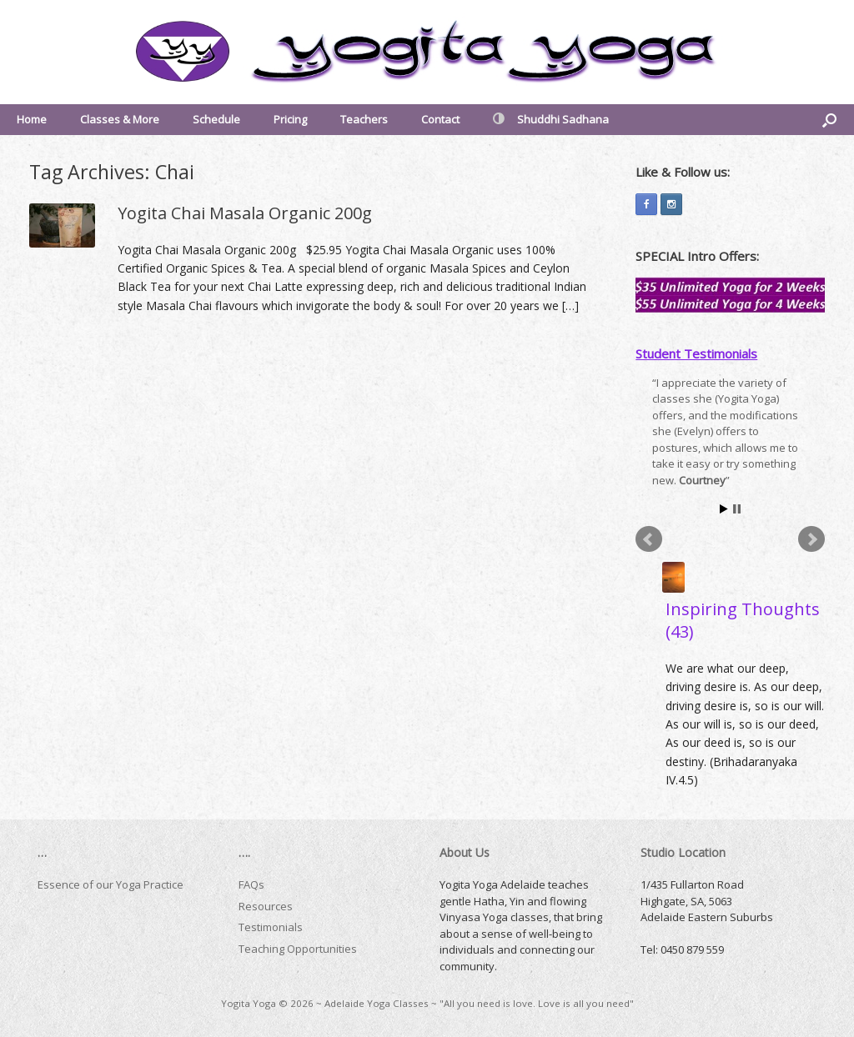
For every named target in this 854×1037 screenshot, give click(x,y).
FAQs (251, 884)
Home (32, 119)
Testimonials (271, 926)
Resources (266, 906)
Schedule (216, 119)
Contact (440, 119)
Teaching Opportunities (298, 948)
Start (724, 508)
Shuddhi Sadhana (551, 119)
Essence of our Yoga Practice (110, 884)
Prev (648, 539)
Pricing (290, 119)
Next (811, 539)
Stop (737, 508)
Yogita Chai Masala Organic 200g (245, 213)
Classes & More (119, 119)
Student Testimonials (696, 353)
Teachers (364, 119)
